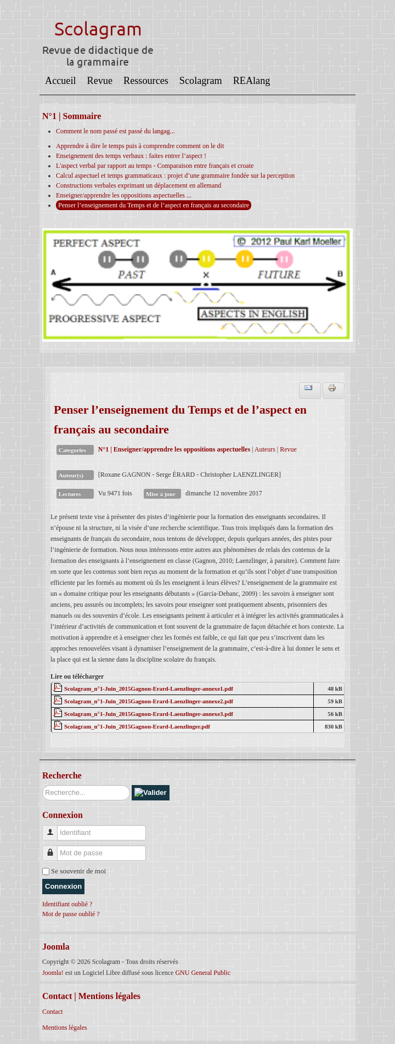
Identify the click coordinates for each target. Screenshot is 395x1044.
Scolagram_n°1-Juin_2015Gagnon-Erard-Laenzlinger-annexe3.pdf (148, 713)
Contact (52, 1011)
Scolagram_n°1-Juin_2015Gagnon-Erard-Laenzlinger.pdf (137, 726)
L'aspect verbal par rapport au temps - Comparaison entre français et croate (154, 166)
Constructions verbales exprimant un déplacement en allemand (138, 185)
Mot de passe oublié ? (71, 914)
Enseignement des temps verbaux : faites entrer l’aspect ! (131, 156)
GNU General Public (202, 973)
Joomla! (53, 973)
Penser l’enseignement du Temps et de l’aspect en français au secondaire (153, 205)
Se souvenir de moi (78, 871)
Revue (288, 449)
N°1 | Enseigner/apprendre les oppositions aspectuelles (174, 449)
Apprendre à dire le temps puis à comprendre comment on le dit (140, 146)
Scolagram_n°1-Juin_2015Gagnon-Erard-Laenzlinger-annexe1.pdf (148, 688)
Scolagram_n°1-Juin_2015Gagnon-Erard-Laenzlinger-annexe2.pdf (148, 701)
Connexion (63, 886)
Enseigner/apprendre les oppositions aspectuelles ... (123, 195)
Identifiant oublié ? (67, 904)
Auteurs (265, 449)
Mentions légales (64, 1027)
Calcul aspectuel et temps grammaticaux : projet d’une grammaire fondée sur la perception (175, 175)
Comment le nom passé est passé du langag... (115, 131)
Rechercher (42, 785)
